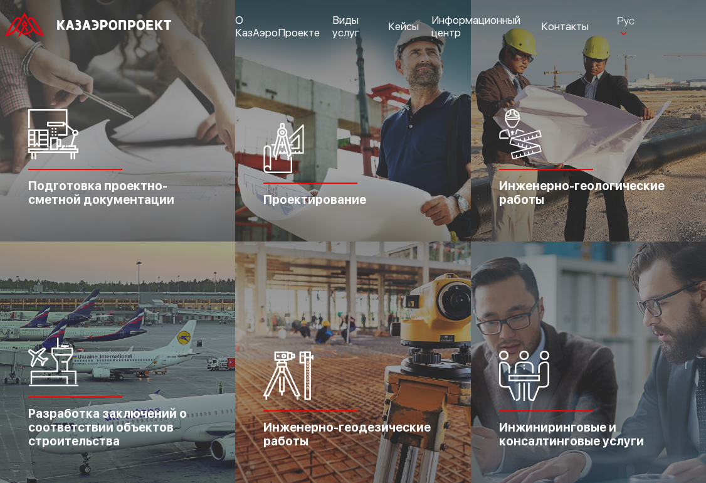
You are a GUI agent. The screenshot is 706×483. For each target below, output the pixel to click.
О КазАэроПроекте (277, 26)
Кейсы (403, 26)
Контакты (565, 26)
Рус (626, 20)
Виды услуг (345, 26)
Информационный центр (475, 26)
